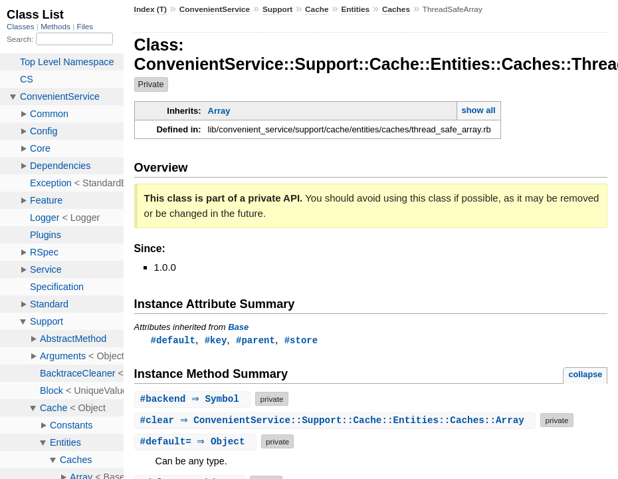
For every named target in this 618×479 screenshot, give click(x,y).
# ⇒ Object (197, 442)
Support (277, 9)
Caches (396, 9)
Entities (355, 9)
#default (173, 340)
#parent (255, 340)
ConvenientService (215, 9)
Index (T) (150, 9)
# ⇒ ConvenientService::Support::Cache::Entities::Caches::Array (337, 420)
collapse (585, 375)
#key (216, 340)
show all (478, 110)
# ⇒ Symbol (194, 399)
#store (301, 340)
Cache (317, 9)
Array (219, 111)
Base (238, 327)
